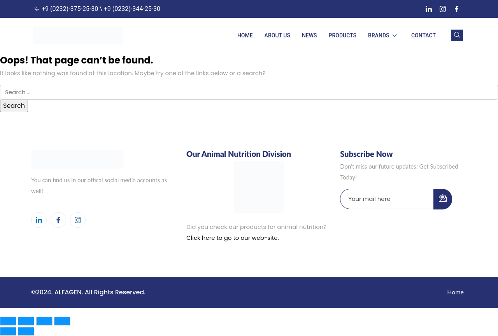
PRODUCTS (343, 35)
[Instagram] (443, 9)
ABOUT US (277, 35)
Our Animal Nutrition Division (238, 153)
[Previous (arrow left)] (8, 331)
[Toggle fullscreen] (26, 321)
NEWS (309, 35)
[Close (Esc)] (62, 321)
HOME (245, 35)
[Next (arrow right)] (26, 331)
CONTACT (423, 35)
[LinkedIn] (429, 9)
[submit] (442, 199)
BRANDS (384, 35)
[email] (387, 199)
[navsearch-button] (457, 35)
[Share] (44, 321)
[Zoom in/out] (8, 321)
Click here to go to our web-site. (232, 238)
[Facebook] (457, 9)
